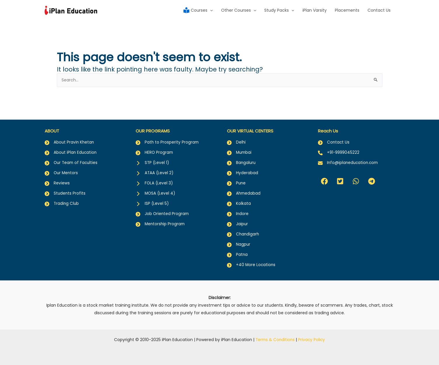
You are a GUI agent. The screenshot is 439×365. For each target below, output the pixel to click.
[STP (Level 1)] (153, 160)
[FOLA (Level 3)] (155, 181)
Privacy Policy (312, 340)
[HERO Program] (155, 149)
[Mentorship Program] (161, 223)
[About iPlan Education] (71, 149)
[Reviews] (57, 181)
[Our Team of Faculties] (72, 160)
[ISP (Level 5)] (152, 202)
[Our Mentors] (62, 170)
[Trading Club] (62, 202)
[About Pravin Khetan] (70, 139)
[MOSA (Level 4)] (156, 191)
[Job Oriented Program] (163, 212)
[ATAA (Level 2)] (155, 170)
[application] (210, 10)
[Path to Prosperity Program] (168, 139)
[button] (324, 178)
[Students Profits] (65, 191)
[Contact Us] (334, 139)
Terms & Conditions (275, 340)
